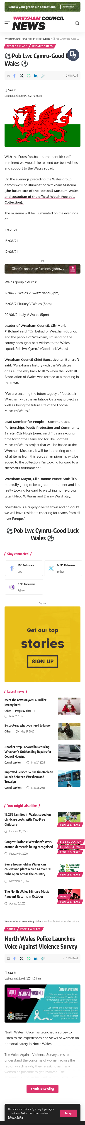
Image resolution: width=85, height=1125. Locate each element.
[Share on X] (21, 75)
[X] (62, 568)
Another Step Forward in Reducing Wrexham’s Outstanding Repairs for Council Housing (28, 751)
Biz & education (71, 841)
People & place (17, 46)
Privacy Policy (15, 1117)
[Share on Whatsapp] (28, 75)
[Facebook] (23, 568)
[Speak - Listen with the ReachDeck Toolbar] (73, 55)
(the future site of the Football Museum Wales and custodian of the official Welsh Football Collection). (41, 196)
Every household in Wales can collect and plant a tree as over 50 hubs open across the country (28, 869)
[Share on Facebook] (14, 75)
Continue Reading (42, 1089)
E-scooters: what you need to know (28, 725)
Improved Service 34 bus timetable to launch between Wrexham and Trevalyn (29, 776)
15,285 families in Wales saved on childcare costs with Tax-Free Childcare (28, 819)
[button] (68, 1113)
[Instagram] (23, 587)
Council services (13, 762)
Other (8, 711)
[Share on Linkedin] (35, 75)
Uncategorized (42, 46)
